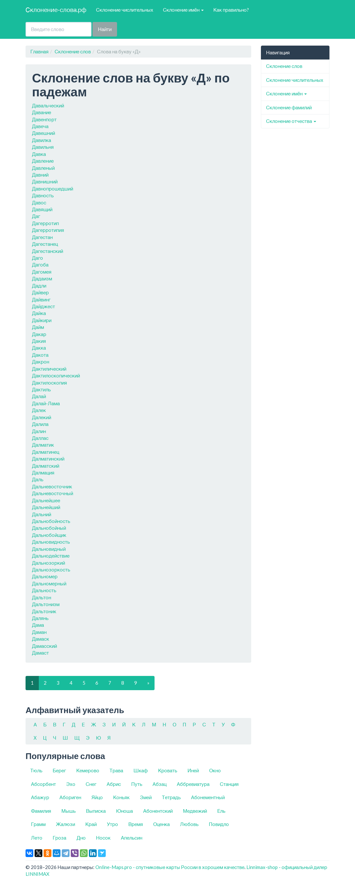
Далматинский (48, 459)
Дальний (41, 514)
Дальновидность (51, 542)
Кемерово (87, 770)
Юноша (124, 811)
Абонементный (208, 797)
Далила (40, 424)
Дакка (39, 348)
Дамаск (40, 639)
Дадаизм (42, 278)
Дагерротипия (48, 230)
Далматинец (45, 452)
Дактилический (49, 369)
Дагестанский (47, 251)
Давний (40, 175)
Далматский (45, 466)
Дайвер (40, 292)
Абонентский (158, 811)
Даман (39, 632)
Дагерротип (45, 223)
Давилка (41, 140)
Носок (103, 838)
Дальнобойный (49, 528)
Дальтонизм (45, 604)
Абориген (70, 797)
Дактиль (41, 389)
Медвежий (195, 811)
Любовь (189, 824)
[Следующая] (148, 683)
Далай (39, 396)
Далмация (43, 472)
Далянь (40, 618)
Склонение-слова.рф (56, 9)
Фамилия (41, 811)
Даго (37, 258)
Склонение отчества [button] (291, 121)
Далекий (41, 417)
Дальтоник (44, 611)
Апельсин (131, 838)
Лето (36, 838)
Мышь (68, 811)
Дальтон (41, 597)
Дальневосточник (52, 486)
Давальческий (48, 105)
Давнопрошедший (52, 188)
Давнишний (45, 181)
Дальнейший (46, 507)
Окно (215, 770)
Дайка (39, 313)
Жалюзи (65, 824)
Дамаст (40, 653)
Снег (91, 784)
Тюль (36, 770)
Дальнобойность (51, 521)
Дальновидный (49, 549)
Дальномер (45, 576)
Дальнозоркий (48, 563)
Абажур (40, 797)
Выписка (96, 811)
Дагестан (42, 237)
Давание (41, 112)
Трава (116, 770)
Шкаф (141, 770)
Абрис (114, 784)
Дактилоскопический (56, 375)
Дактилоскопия (49, 383)
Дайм (38, 327)
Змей (146, 797)
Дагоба (40, 264)
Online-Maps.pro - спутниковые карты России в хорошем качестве (169, 867)
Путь (136, 784)
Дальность (44, 590)
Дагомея (41, 272)
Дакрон (40, 361)
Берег (59, 770)
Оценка (161, 824)
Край (91, 824)
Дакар (39, 334)
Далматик (43, 445)
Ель (221, 811)
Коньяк (121, 797)
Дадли (39, 285)
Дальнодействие (51, 556)
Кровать (167, 770)
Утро (112, 824)
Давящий (42, 209)
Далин (39, 431)
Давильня (43, 147)
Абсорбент (43, 784)
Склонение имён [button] (183, 10)
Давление (43, 161)
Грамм (38, 824)
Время (135, 824)
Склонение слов (73, 51)
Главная (39, 51)
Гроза (59, 838)
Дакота (40, 355)
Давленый (43, 168)
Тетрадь (171, 797)
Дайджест (43, 306)
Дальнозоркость (51, 569)
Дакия (39, 341)
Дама (38, 625)
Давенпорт (44, 119)
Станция (229, 784)
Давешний (43, 133)
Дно (81, 838)
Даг (36, 216)
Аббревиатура (193, 784)
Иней (193, 770)
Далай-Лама (46, 403)
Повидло (219, 824)
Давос (39, 202)
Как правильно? (231, 10)
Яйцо (97, 797)
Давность (43, 195)
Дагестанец (45, 244)
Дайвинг (41, 299)
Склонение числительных (124, 10)
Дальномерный (49, 583)
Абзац (160, 784)
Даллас (40, 438)
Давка (39, 154)
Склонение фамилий (289, 107)
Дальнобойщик (49, 535)
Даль (37, 479)
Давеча (40, 126)
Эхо (70, 784)
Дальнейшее (46, 500)
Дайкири (41, 320)
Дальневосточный (52, 493)
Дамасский (44, 646)
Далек (39, 410)
